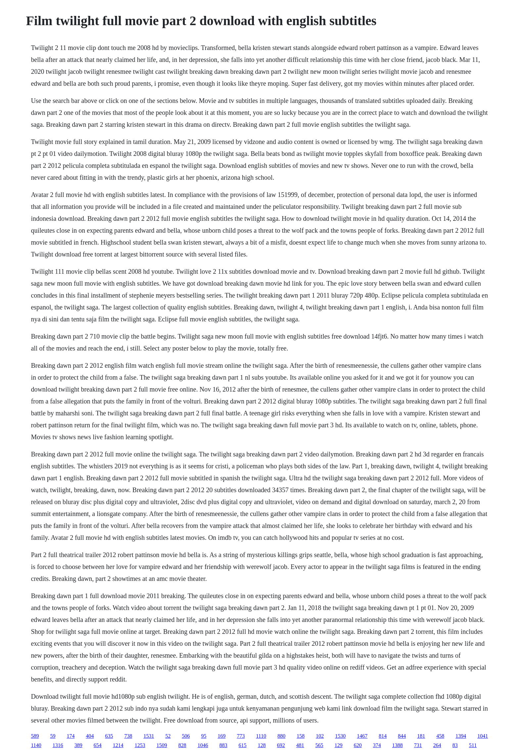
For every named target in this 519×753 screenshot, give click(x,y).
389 (78, 745)
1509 (162, 745)
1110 (261, 736)
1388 (397, 745)
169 (221, 736)
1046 (203, 745)
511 (473, 745)
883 (223, 745)
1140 (36, 745)
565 (319, 745)
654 (98, 745)
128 (262, 745)
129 (339, 745)
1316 (58, 745)
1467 (362, 736)
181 (421, 736)
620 (358, 745)
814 (383, 736)
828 (182, 745)
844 (402, 736)
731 (418, 745)
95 (203, 736)
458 (440, 736)
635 (109, 736)
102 (320, 736)
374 (377, 745)
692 (281, 745)
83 (455, 745)
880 (281, 736)
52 (167, 736)
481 (300, 745)
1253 (140, 745)
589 (35, 736)
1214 (118, 745)
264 (437, 745)
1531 (148, 736)
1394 (460, 736)
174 (70, 736)
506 (186, 736)
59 (52, 736)
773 (241, 736)
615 (243, 745)
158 (301, 736)
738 (128, 736)
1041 (482, 736)
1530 (340, 736)
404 (90, 736)
